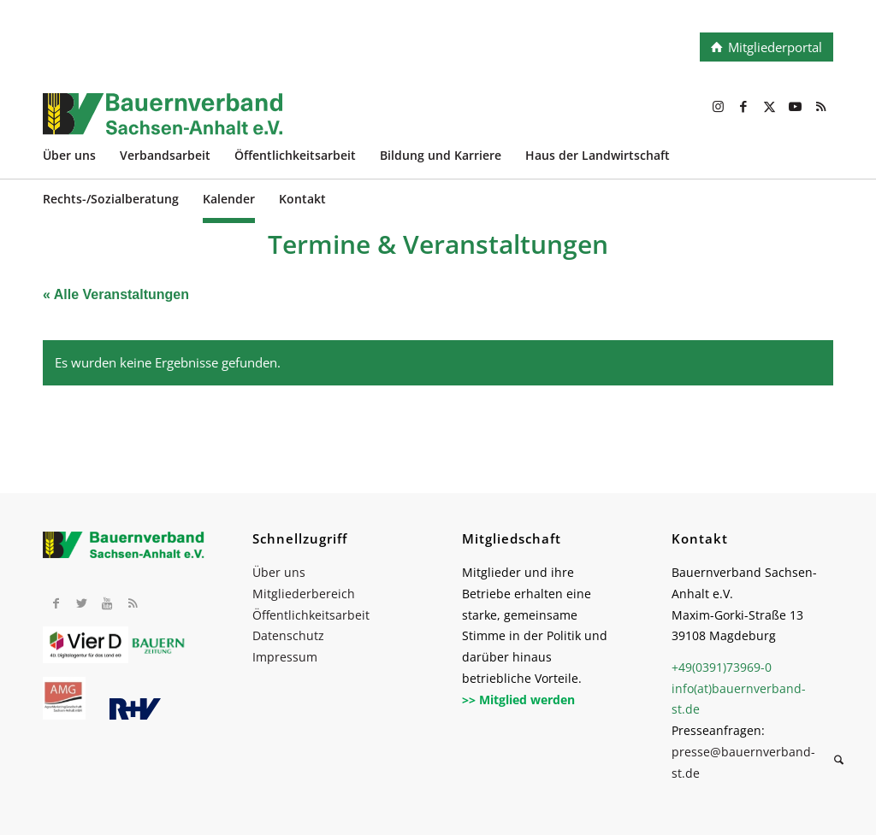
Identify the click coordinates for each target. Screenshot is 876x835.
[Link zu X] (769, 106)
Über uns (278, 572)
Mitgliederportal (775, 47)
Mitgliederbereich (303, 593)
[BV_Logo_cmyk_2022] (359, 123)
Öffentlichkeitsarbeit (311, 615)
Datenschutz (288, 635)
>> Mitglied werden (518, 699)
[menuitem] (81, 157)
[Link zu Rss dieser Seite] (820, 106)
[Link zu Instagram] (718, 106)
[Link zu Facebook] (743, 106)
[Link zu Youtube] (795, 106)
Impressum (284, 657)
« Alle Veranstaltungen (116, 294)
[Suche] (838, 762)
